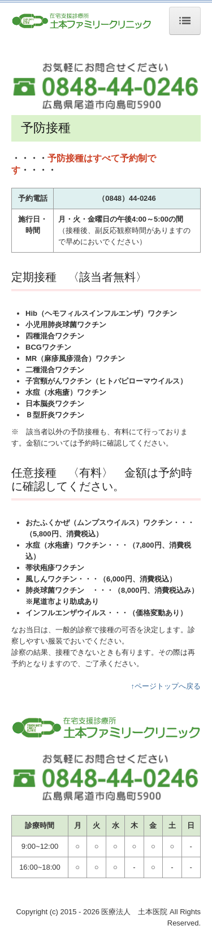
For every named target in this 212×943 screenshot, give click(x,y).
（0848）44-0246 (127, 198)
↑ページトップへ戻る (166, 686)
